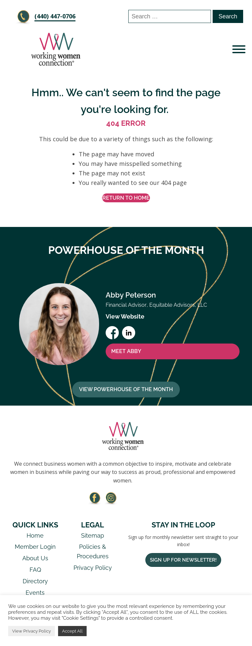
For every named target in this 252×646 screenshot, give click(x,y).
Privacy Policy (93, 567)
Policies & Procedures (93, 551)
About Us (35, 558)
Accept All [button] (72, 631)
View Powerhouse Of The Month (126, 389)
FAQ (35, 569)
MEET (126, 351)
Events (35, 592)
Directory (35, 581)
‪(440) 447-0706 (54, 16)
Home (35, 535)
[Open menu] (238, 49)
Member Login (35, 546)
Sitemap (92, 535)
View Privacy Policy (31, 631)
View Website (125, 316)
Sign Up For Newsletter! (183, 560)
